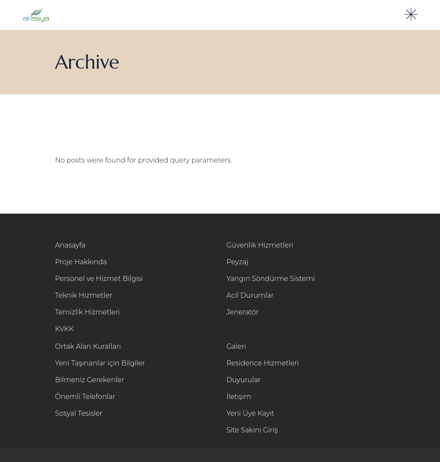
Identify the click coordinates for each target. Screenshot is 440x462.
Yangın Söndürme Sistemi (270, 279)
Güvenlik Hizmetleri (259, 245)
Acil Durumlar (250, 295)
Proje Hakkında (81, 262)
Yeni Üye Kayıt (250, 413)
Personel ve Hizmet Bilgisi (99, 279)
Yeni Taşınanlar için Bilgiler (100, 363)
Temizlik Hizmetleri (87, 312)
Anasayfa (70, 245)
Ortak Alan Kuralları (88, 346)
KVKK (64, 329)
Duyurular (243, 380)
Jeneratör (242, 312)
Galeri (236, 346)
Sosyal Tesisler (78, 413)
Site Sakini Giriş (252, 430)
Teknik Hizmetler (83, 295)
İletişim (238, 397)
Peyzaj (237, 262)
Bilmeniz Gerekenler (89, 380)
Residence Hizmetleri (262, 363)
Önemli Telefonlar (85, 397)
